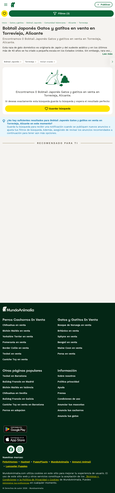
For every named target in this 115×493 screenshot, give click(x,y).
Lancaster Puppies (16, 466)
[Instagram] (20, 449)
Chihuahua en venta (14, 325)
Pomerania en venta (14, 342)
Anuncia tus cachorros (71, 410)
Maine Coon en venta (70, 348)
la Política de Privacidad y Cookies (39, 479)
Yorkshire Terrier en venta (18, 336)
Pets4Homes (10, 461)
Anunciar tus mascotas (71, 404)
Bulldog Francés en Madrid (18, 381)
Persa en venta (66, 353)
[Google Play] (15, 429)
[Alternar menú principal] (6, 4)
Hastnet (25, 461)
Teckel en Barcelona (15, 376)
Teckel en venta (12, 353)
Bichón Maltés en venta (16, 330)
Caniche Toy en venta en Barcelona (23, 404)
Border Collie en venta (16, 348)
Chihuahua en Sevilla (15, 393)
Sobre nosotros (66, 376)
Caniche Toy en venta (15, 359)
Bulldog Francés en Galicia (18, 398)
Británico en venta (68, 330)
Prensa (62, 393)
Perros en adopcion (14, 410)
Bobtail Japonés (13, 62)
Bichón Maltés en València (18, 387)
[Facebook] (11, 449)
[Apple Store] (15, 439)
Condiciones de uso (69, 398)
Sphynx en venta (67, 336)
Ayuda (61, 387)
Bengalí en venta (67, 342)
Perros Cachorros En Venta (24, 320)
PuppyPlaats (40, 461)
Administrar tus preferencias (16, 483)
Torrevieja (31, 62)
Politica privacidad (68, 381)
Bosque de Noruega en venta (74, 325)
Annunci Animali (81, 461)
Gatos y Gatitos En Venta (78, 320)
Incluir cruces (47, 62)
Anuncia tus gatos (68, 416)
